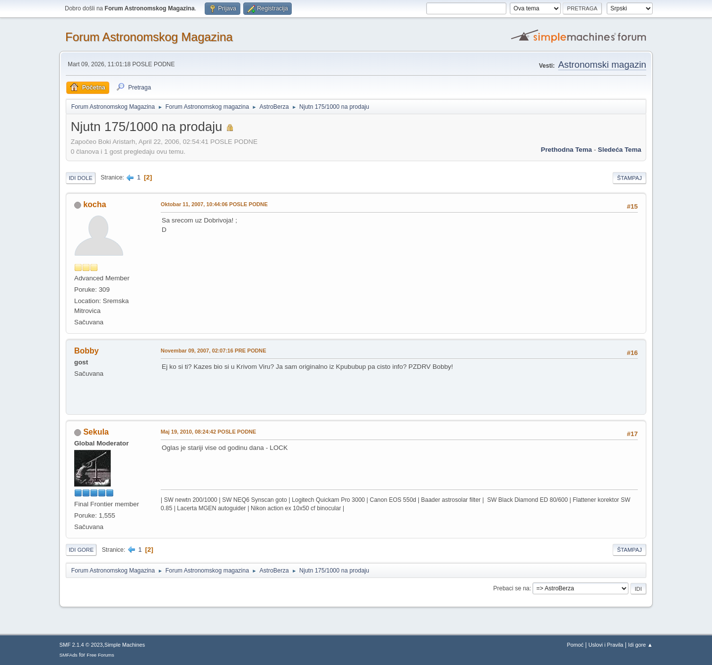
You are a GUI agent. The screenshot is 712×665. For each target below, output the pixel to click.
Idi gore (81, 550)
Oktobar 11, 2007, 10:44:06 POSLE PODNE (214, 204)
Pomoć (575, 645)
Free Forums (100, 655)
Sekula (96, 432)
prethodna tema (566, 149)
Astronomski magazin (602, 64)
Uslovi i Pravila (605, 645)
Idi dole (80, 178)
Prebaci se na (511, 588)
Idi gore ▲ (640, 645)
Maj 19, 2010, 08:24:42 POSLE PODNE (208, 432)
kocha (94, 204)
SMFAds (68, 655)
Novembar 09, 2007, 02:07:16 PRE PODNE (213, 351)
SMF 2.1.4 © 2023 (81, 645)
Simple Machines (124, 645)
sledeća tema (619, 149)
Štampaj (629, 178)
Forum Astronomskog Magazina (149, 37)
